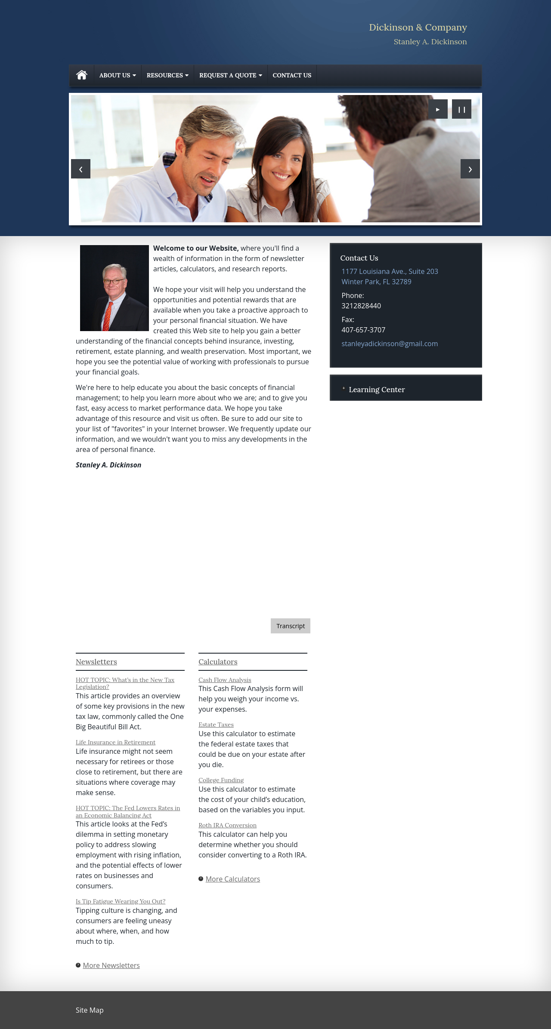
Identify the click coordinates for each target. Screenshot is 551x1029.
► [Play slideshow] (438, 109)
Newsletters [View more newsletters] (96, 662)
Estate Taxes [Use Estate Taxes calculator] (216, 724)
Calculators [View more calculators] (217, 662)
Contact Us (292, 75)
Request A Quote (227, 75)
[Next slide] (470, 168)
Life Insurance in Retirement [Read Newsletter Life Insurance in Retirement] (115, 742)
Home (81, 75)
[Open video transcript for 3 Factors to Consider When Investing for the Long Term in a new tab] (290, 625)
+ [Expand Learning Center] (343, 389)
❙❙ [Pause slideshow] (462, 109)
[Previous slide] (80, 168)
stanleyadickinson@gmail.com (390, 343)
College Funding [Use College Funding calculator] (221, 780)
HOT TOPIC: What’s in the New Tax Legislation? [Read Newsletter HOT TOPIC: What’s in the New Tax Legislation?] (125, 683)
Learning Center (377, 389)
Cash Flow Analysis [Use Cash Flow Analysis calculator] (224, 680)
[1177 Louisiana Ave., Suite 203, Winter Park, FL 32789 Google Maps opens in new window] (390, 276)
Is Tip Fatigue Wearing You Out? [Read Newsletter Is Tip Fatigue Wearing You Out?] (120, 901)
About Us (114, 75)
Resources (165, 75)
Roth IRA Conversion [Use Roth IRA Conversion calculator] (227, 825)
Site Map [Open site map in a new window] (90, 1010)
